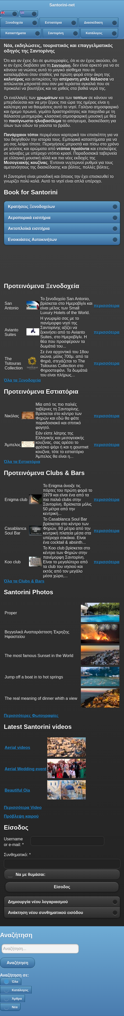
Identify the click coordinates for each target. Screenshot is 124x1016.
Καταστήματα (15, 33)
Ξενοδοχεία (14, 22)
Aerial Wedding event (25, 769)
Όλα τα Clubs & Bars (24, 581)
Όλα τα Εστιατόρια (22, 462)
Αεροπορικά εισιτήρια (29, 218)
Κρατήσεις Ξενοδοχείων (31, 206)
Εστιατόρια (53, 22)
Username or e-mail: (14, 842)
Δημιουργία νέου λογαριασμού (38, 902)
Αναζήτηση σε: (14, 975)
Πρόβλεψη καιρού (21, 816)
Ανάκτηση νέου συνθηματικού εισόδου (45, 912)
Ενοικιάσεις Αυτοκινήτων (32, 239)
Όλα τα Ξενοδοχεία (22, 380)
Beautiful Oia (17, 790)
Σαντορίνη (56, 33)
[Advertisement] (62, 263)
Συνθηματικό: (17, 855)
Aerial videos (17, 747)
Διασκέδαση (93, 22)
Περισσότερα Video (23, 807)
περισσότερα (106, 306)
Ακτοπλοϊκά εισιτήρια (29, 228)
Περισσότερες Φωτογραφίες (31, 715)
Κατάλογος (94, 33)
